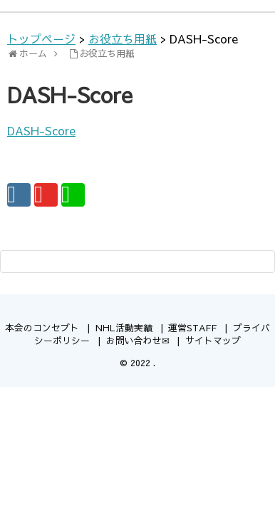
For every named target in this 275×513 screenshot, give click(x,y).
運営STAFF (192, 327)
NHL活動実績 (123, 327)
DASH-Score (41, 130)
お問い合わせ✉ (138, 340)
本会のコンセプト (42, 327)
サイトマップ (213, 340)
